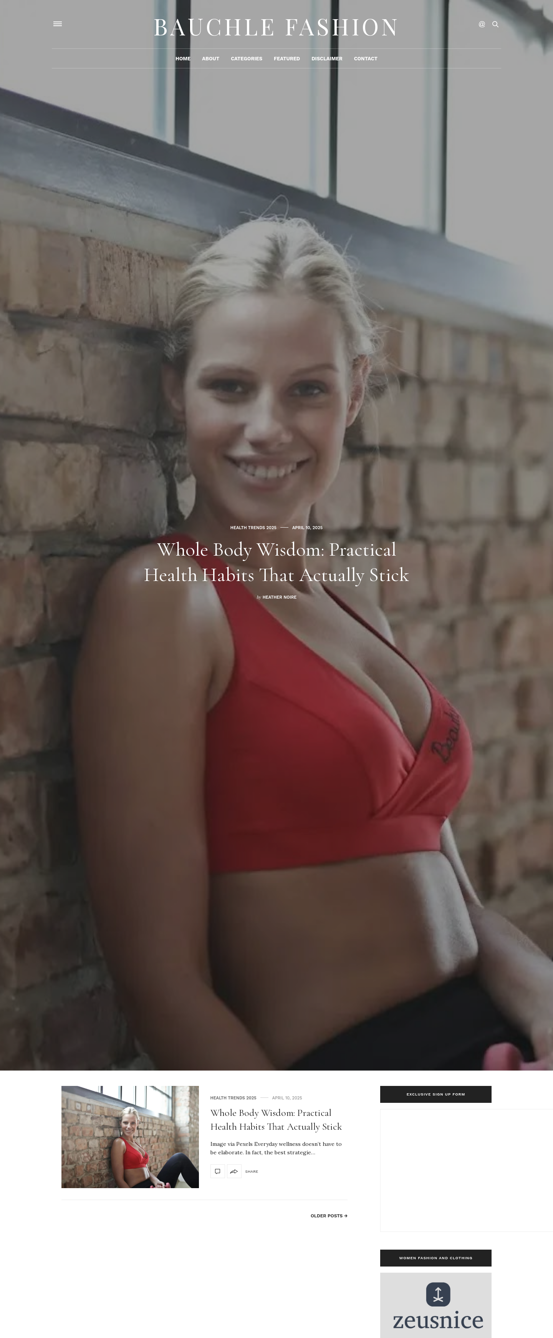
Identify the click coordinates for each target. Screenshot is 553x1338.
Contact (365, 60)
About (210, 60)
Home (183, 60)
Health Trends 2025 (253, 515)
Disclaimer (326, 60)
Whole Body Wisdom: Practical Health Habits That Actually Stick (276, 561)
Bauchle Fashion (276, 25)
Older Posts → (329, 1215)
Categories (246, 60)
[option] (276, 535)
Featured (287, 60)
